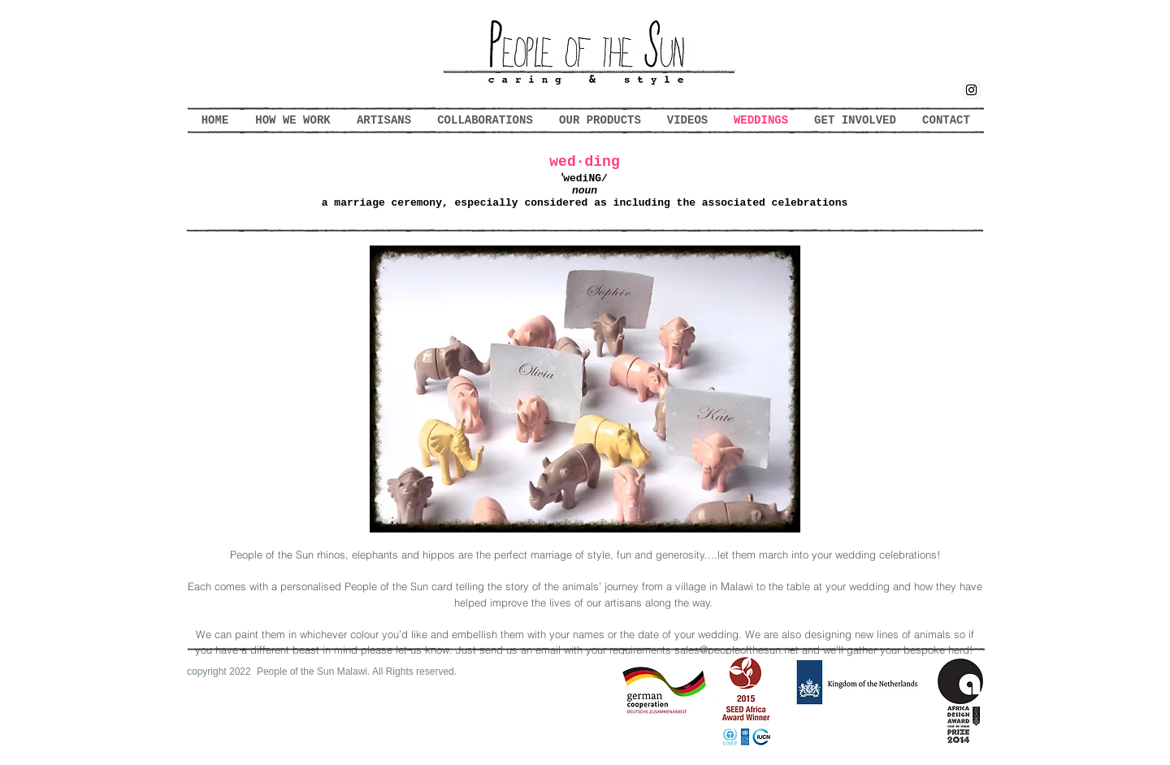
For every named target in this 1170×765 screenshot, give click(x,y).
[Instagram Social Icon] (971, 89)
